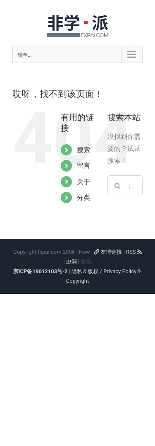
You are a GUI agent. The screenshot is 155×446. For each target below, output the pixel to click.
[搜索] (117, 185)
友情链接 (108, 252)
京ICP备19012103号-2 (40, 271)
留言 (83, 166)
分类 (83, 197)
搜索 (83, 150)
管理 (86, 261)
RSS (134, 252)
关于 (83, 182)
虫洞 (71, 261)
